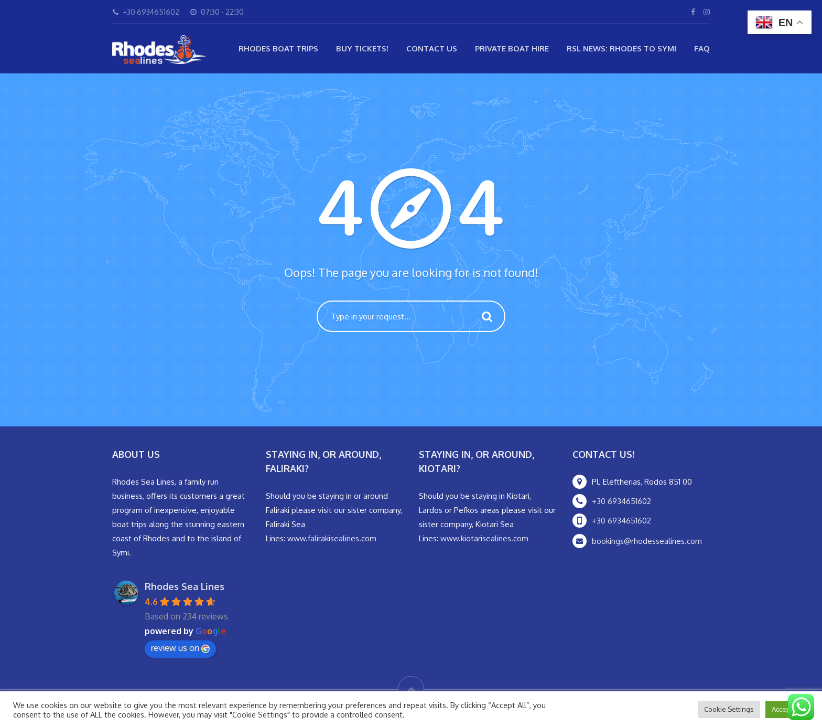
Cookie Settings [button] (729, 709)
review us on (180, 648)
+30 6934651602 (621, 501)
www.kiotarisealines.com (484, 538)
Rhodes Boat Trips (278, 48)
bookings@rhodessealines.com (647, 541)
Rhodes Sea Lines (184, 586)
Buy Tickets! (362, 48)
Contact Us (431, 48)
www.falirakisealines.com (331, 538)
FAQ (702, 48)
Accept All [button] (787, 709)
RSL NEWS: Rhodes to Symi (621, 48)
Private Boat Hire (512, 48)
